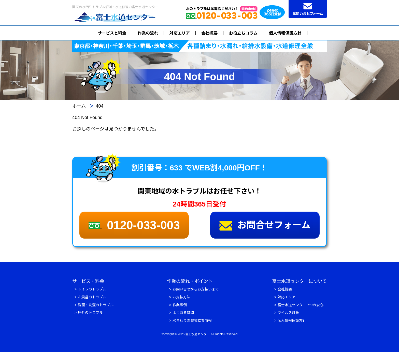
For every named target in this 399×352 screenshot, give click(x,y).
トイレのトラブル (92, 289)
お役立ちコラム (243, 33)
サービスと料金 (112, 33)
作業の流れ (148, 33)
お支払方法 (181, 297)
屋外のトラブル (90, 313)
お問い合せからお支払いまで (196, 289)
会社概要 (209, 33)
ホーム (79, 106)
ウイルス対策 (288, 313)
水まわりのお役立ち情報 (192, 320)
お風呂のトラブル (92, 297)
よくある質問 (183, 313)
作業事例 (180, 305)
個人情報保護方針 (285, 33)
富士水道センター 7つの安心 (300, 305)
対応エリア (179, 33)
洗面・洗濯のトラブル (95, 305)
